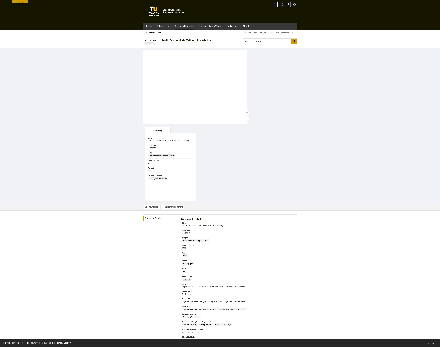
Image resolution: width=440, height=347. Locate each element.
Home (149, 26)
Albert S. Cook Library (205, 336)
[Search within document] (294, 41)
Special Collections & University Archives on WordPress (243, 324)
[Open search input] (274, 4)
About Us (247, 26)
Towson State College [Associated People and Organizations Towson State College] (223, 248)
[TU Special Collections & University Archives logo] (167, 11)
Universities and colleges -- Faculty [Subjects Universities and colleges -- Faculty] (264, 79)
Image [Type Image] (185, 179)
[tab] (259, 53)
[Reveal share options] (281, 4)
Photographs (149, 44)
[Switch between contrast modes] (294, 4)
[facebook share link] (230, 319)
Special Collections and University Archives (264, 336)
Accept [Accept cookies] (431, 343)
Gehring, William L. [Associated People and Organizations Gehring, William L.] (206, 248)
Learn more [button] (69, 343)
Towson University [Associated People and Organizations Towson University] (190, 248)
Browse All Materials (184, 26)
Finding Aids (232, 26)
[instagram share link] (225, 319)
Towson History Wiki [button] (210, 26)
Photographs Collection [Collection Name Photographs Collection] (260, 102)
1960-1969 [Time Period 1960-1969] (187, 203)
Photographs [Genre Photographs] (188, 187)
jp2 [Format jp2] (253, 94)
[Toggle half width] (245, 118)
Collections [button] (163, 26)
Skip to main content (20, 2)
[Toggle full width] (245, 112)
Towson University (150, 336)
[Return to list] (155, 33)
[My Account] (287, 4)
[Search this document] (267, 41)
